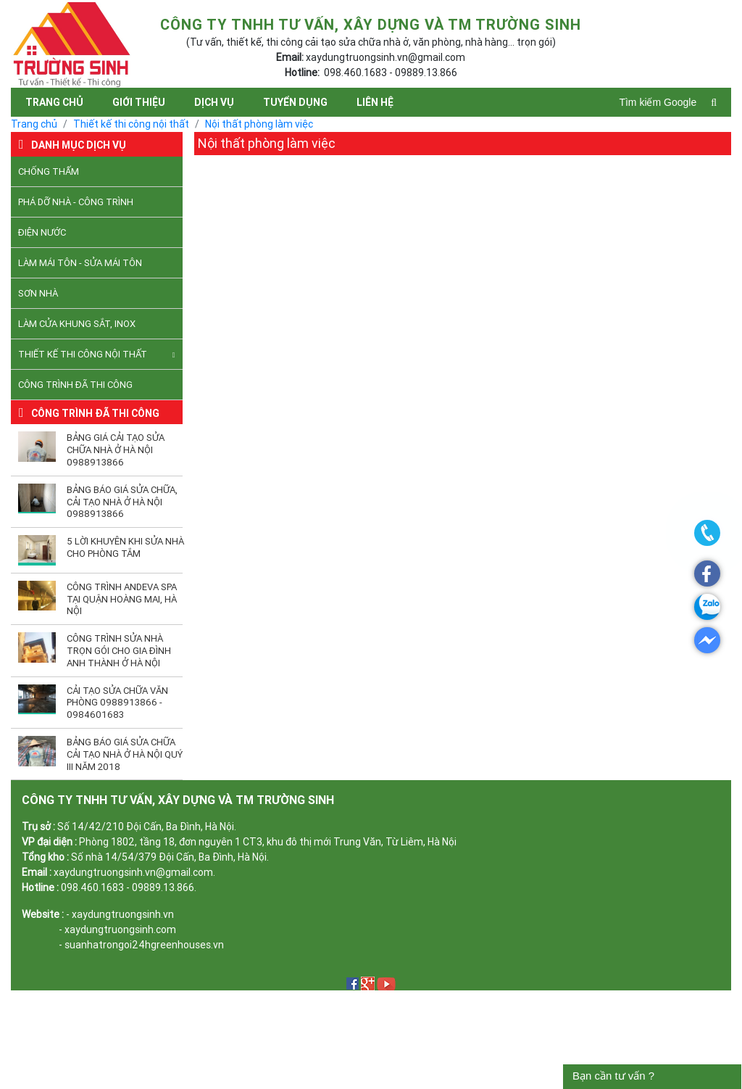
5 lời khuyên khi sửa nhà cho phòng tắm (125, 547)
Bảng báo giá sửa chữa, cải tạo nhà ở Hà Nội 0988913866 (122, 502)
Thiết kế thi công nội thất (131, 124)
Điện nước (42, 232)
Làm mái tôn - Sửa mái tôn (80, 263)
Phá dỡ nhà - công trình (75, 202)
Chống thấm (48, 171)
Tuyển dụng (295, 102)
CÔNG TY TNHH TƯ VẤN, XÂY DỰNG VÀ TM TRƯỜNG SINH (178, 799)
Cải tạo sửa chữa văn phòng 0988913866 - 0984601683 (117, 702)
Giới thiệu (138, 102)
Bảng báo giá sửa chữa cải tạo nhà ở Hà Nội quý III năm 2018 (125, 754)
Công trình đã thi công (75, 384)
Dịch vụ (214, 102)
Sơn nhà (38, 293)
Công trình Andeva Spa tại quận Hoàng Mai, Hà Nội (122, 599)
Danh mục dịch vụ (78, 145)
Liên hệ (375, 102)
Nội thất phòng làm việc (259, 124)
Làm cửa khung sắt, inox (77, 324)
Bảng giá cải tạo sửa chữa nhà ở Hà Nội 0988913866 (115, 449)
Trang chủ (54, 102)
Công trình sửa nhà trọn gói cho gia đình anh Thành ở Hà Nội (119, 650)
